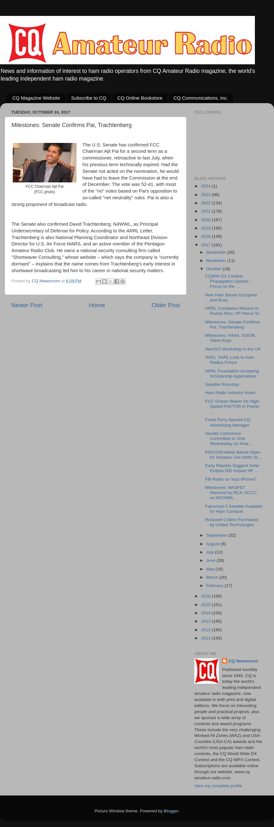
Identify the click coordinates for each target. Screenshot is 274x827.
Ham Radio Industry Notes (230, 392)
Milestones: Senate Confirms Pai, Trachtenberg (232, 324)
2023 (206, 194)
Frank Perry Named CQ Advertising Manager (227, 422)
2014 (206, 613)
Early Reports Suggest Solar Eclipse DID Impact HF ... (232, 468)
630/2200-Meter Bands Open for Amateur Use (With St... (233, 455)
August (213, 543)
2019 (206, 228)
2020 (206, 219)
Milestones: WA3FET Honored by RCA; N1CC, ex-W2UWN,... (231, 492)
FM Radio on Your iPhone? (230, 479)
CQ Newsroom (243, 661)
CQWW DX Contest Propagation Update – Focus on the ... (228, 281)
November (216, 260)
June (211, 560)
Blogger (171, 811)
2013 (206, 621)
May (210, 569)
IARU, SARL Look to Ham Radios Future (230, 360)
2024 (206, 186)
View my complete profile (218, 785)
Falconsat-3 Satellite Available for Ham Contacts (234, 509)
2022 (206, 203)
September (217, 535)
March (212, 577)
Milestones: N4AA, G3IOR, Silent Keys (230, 338)
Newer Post (26, 305)
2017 (206, 245)
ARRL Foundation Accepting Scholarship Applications (232, 373)
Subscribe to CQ (88, 98)
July (210, 552)
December (216, 252)
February (215, 585)
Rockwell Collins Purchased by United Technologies (231, 522)
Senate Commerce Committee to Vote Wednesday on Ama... (228, 438)
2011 (206, 638)
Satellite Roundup (222, 384)
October (214, 268)
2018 (206, 236)
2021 (206, 211)
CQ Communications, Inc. (201, 98)
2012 (206, 629)
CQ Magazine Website (36, 98)
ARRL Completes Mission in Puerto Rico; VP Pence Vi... (234, 311)
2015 (206, 604)
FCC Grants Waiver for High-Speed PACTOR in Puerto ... (232, 406)
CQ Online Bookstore (139, 98)
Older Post (166, 305)
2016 (206, 596)
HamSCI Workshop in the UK (233, 349)
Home (97, 305)
